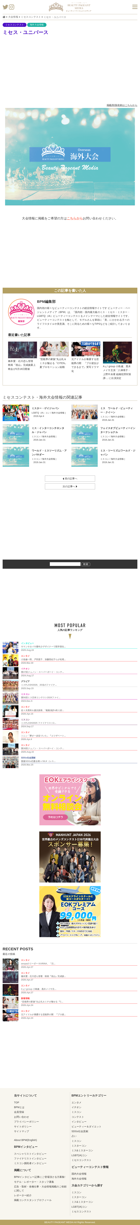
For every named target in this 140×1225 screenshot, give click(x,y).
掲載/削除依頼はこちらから (122, 105)
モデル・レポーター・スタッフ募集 (34, 1181)
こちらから (75, 218)
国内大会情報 (79, 1173)
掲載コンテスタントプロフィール (33, 1200)
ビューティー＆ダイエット (87, 1126)
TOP (16, 1102)
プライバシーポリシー (26, 1121)
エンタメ (77, 1102)
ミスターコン (79, 1145)
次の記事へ (70, 486)
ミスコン (77, 1112)
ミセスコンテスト (14, 24)
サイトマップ (21, 1131)
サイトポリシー (23, 1126)
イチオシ (77, 1107)
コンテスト (78, 1116)
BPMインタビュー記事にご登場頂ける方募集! (39, 1177)
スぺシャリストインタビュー (30, 1153)
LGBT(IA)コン (79, 1155)
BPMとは (19, 1107)
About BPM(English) (25, 1140)
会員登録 (19, 1112)
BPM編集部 (46, 301)
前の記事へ (70, 479)
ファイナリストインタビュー (30, 1158)
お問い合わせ (21, 1116)
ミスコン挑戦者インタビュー (30, 1163)
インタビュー (79, 1121)
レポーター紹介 (23, 1195)
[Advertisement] (70, 69)
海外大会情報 (37, 24)
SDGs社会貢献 (80, 1131)
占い (74, 1136)
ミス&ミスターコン (82, 1150)
